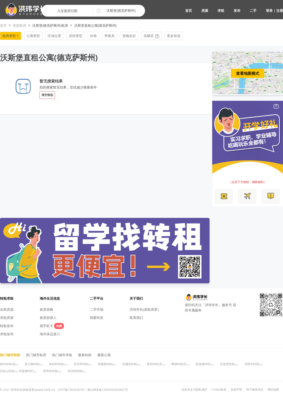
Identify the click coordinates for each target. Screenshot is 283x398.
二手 (253, 10)
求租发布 (6, 334)
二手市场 (96, 309)
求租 (220, 10)
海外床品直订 (50, 334)
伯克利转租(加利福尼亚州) (84, 371)
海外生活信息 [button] (50, 298)
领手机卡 (52, 325)
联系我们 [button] (136, 317)
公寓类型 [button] (33, 35)
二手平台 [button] (96, 298)
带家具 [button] (110, 35)
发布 (237, 10)
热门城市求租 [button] (62, 355)
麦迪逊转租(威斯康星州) (211, 364)
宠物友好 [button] (129, 35)
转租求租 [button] (6, 298)
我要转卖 (96, 317)
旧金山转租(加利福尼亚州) (16, 371)
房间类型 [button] (75, 35)
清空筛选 (47, 95)
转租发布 (6, 325)
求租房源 (6, 317)
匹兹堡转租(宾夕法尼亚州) (237, 364)
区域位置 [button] (54, 35)
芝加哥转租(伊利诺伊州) (88, 364)
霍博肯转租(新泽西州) (57, 371)
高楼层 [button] (151, 35)
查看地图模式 (247, 73)
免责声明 (236, 389)
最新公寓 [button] (104, 355)
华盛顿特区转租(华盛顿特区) (37, 371)
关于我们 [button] (136, 298)
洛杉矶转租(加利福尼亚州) (65, 364)
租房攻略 (46, 309)
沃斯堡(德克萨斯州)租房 (50, 25)
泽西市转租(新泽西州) (258, 364)
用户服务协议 (254, 389)
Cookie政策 (218, 389)
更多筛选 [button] (173, 35)
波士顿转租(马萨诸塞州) (40, 364)
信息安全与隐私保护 (194, 389)
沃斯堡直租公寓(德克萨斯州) (95, 25)
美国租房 (19, 25)
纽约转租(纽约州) (11, 364)
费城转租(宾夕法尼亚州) (186, 364)
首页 (188, 10)
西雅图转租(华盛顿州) (111, 364)
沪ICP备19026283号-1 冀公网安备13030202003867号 (93, 390)
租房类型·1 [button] (10, 35)
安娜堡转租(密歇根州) (136, 364)
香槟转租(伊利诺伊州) (160, 364)
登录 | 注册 (274, 10)
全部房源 (6, 309)
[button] (24, 9)
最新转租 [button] (85, 355)
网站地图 (273, 389)
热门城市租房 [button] (36, 355)
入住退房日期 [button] (67, 10)
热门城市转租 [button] (10, 355)
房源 (204, 10)
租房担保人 (48, 317)
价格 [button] (93, 35)
